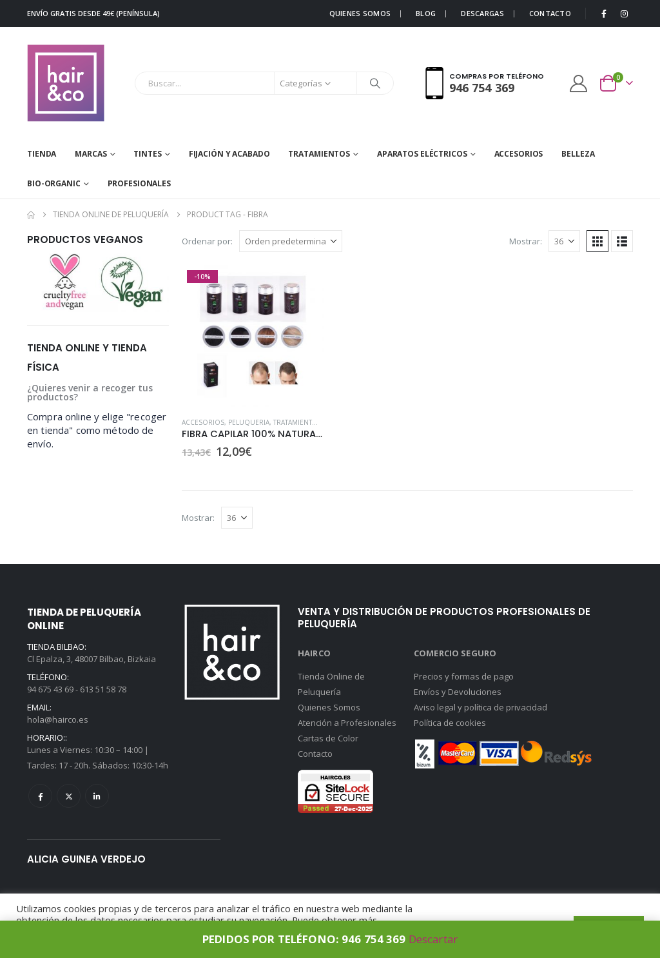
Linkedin (97, 796)
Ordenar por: (207, 241)
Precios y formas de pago (464, 676)
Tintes (147, 153)
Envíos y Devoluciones (457, 692)
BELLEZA (577, 153)
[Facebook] (604, 13)
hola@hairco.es (57, 719)
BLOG (426, 13)
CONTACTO (550, 13)
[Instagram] (624, 13)
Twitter (69, 796)
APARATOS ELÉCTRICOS (422, 153)
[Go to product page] (253, 336)
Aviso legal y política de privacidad (480, 707)
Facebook (40, 796)
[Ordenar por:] (290, 241)
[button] (597, 241)
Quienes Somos (329, 707)
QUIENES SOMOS (360, 13)
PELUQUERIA (248, 422)
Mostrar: (525, 241)
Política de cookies (450, 722)
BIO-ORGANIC (54, 183)
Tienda (41, 153)
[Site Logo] (65, 83)
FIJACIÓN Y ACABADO (229, 153)
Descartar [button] (433, 939)
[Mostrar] (564, 241)
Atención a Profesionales (347, 722)
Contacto (315, 753)
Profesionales (139, 183)
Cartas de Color (328, 738)
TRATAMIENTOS (319, 153)
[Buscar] (375, 83)
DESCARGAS (482, 13)
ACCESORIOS (518, 153)
